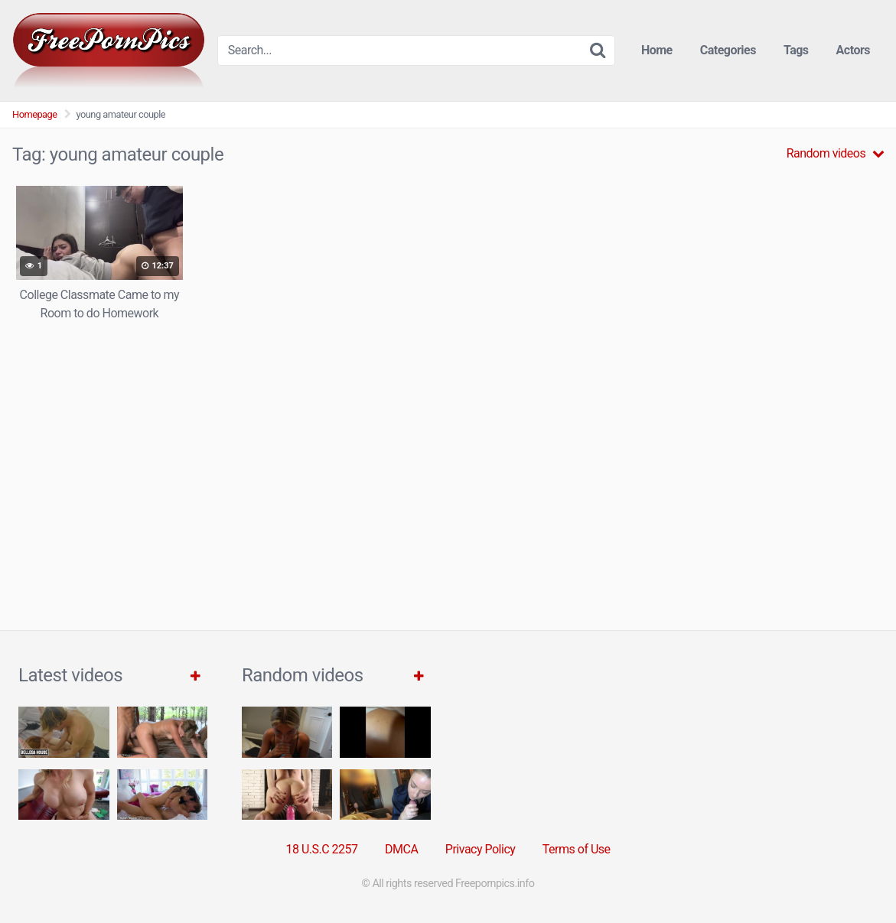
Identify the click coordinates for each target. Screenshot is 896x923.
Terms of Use (576, 849)
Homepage (34, 114)
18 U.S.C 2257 (321, 849)
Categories (728, 50)
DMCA (401, 849)
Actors (853, 50)
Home (657, 50)
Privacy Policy (480, 849)
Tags (796, 50)
